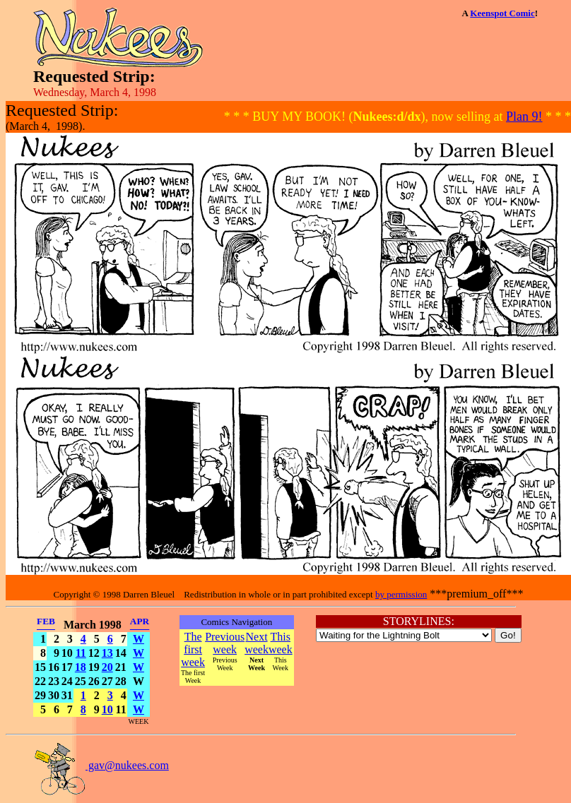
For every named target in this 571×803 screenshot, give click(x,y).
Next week (257, 643)
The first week (193, 649)
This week (281, 643)
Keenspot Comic (502, 13)
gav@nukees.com (101, 765)
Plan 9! (524, 116)
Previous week (225, 643)
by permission (401, 594)
